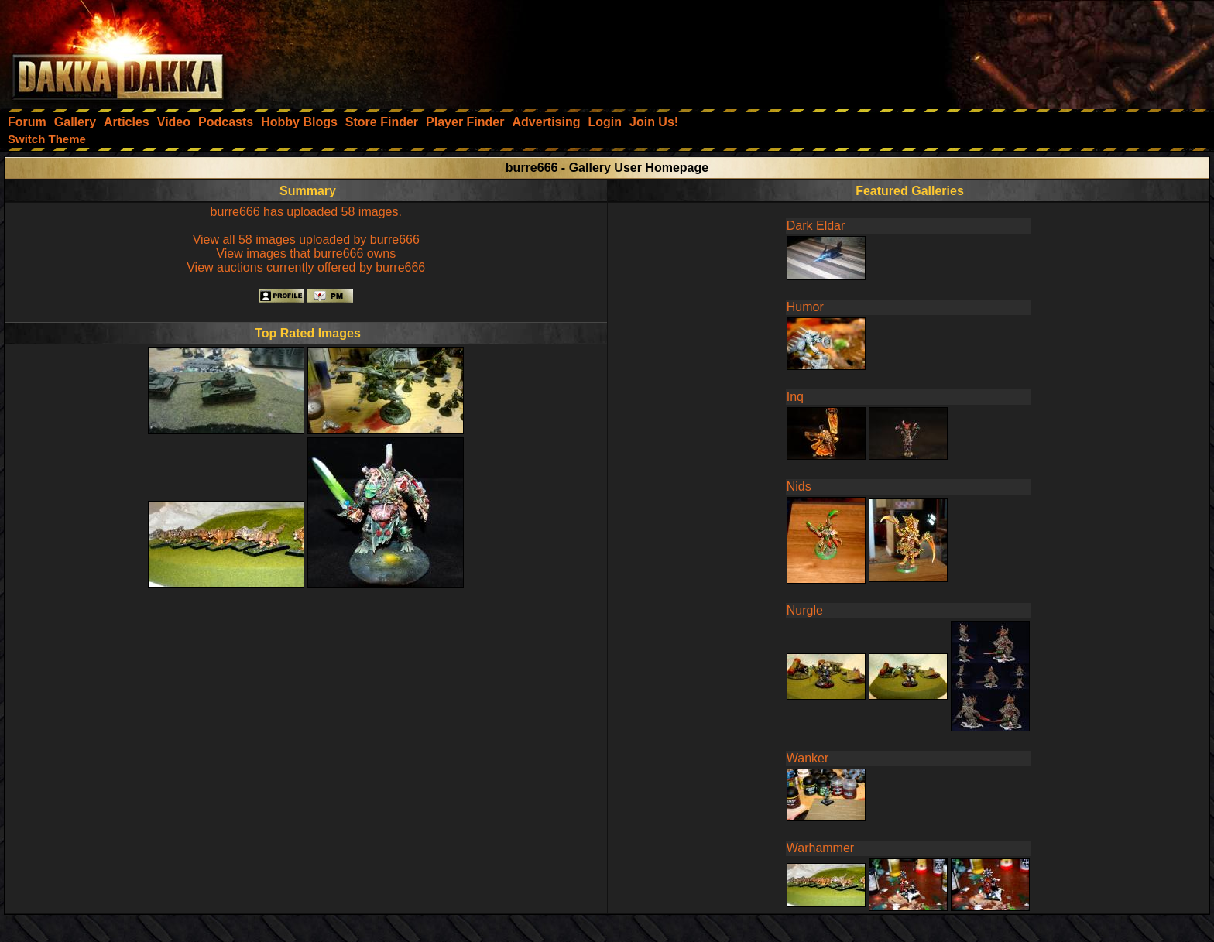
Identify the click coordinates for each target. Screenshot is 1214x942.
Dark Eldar (816, 225)
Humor (805, 306)
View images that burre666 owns (306, 253)
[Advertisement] (1006, 50)
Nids (799, 486)
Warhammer (820, 848)
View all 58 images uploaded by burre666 (306, 239)
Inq (795, 396)
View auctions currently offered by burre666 (306, 267)
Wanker (808, 758)
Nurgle (805, 610)
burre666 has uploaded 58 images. (306, 211)
